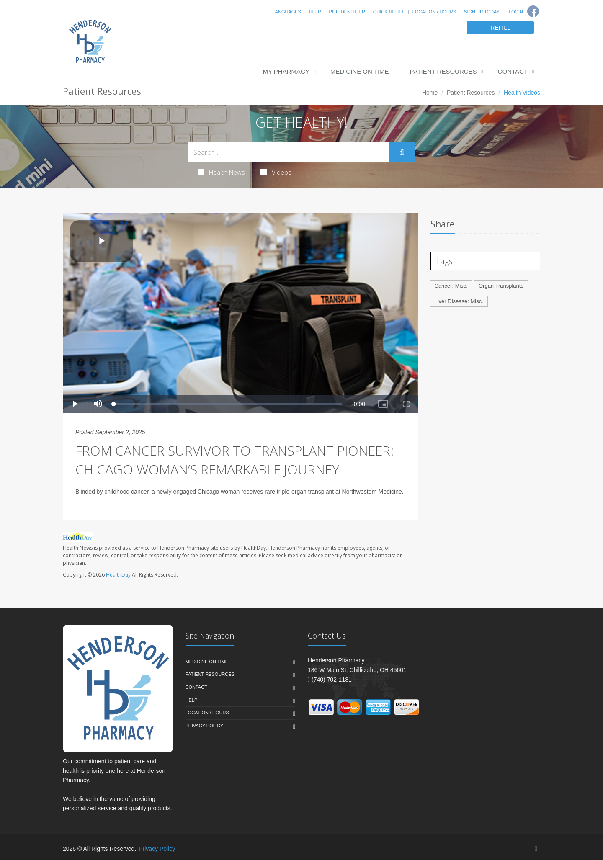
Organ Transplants (501, 286)
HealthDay (118, 574)
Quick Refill (389, 11)
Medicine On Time (359, 71)
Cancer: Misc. (451, 286)
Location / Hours (434, 11)
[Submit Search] (402, 152)
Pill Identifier (347, 11)
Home (430, 92)
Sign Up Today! (482, 11)
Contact (513, 71)
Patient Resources (443, 71)
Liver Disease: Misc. (459, 301)
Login (516, 11)
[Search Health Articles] (288, 152)
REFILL (500, 27)
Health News (221, 172)
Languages (286, 11)
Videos (275, 172)
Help (315, 11)
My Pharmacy (286, 71)
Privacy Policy (205, 725)
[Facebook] (533, 11)
